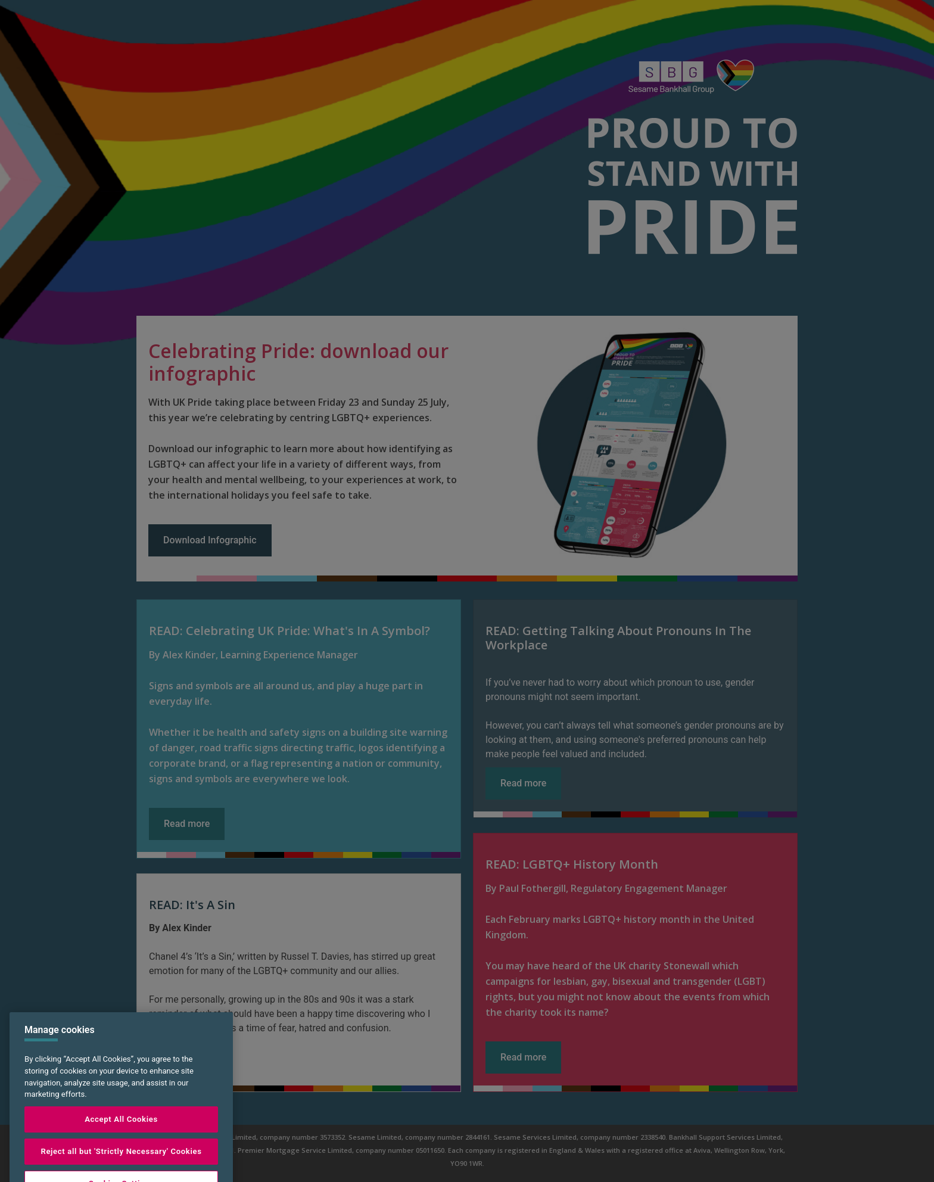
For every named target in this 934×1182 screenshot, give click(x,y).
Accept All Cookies (121, 1135)
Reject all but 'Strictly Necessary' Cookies (121, 1167)
